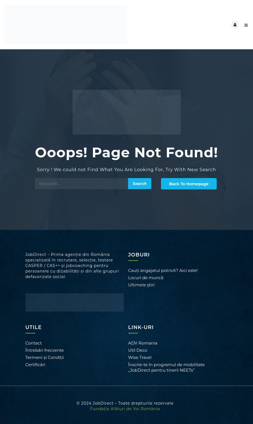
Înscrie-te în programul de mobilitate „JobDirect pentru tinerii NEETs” (166, 367)
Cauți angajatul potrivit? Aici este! (163, 270)
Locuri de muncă (145, 277)
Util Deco (137, 350)
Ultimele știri (141, 284)
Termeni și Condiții (44, 357)
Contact (33, 343)
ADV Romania (142, 343)
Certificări (35, 364)
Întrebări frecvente (44, 350)
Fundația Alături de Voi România (125, 408)
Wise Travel (140, 357)
